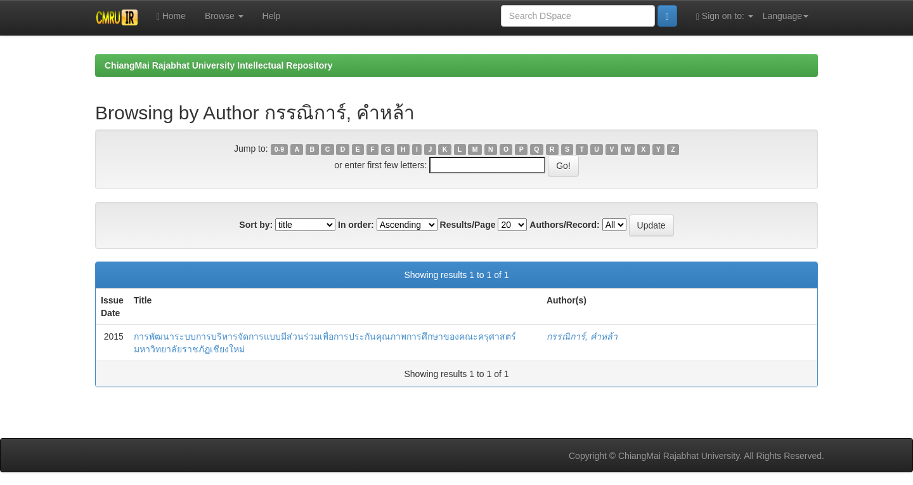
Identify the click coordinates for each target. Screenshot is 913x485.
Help (271, 16)
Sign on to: (724, 16)
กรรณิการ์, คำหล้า (582, 336)
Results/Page (468, 225)
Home (171, 16)
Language (785, 16)
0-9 (279, 149)
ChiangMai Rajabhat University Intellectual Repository (218, 65)
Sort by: (256, 225)
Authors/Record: (564, 225)
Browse (224, 16)
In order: (356, 225)
